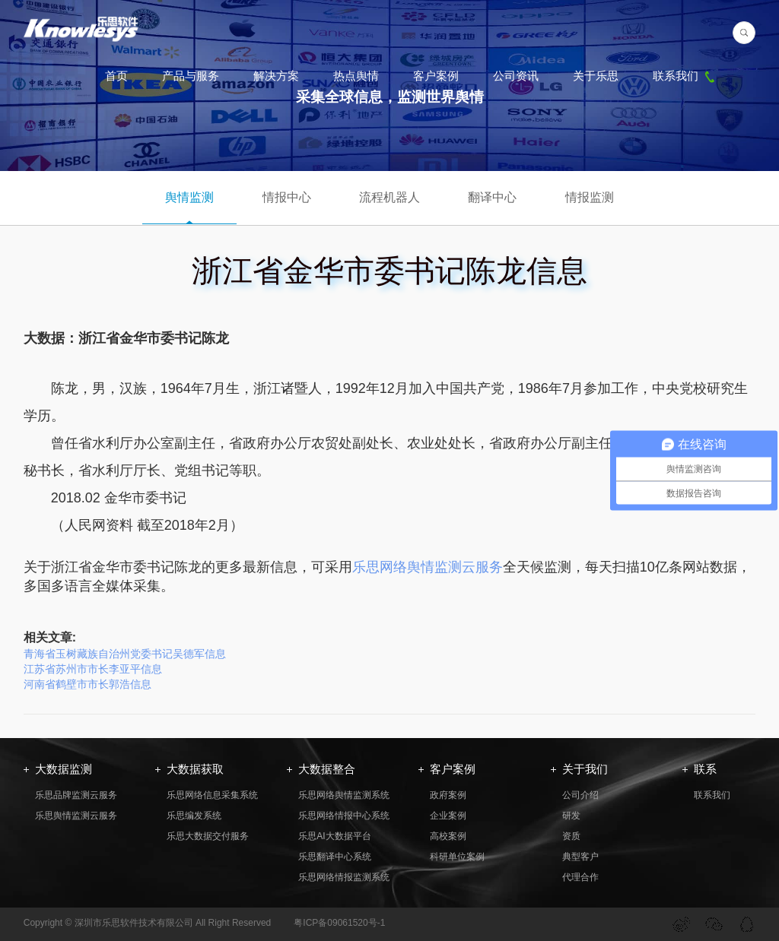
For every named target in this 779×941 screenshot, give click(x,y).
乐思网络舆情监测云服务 (427, 567)
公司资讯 (516, 75)
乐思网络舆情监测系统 (344, 795)
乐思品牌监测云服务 (76, 795)
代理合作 (580, 877)
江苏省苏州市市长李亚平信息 (93, 669)
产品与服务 (190, 75)
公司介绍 (580, 795)
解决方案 (276, 75)
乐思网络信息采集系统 (212, 795)
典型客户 (580, 856)
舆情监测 (189, 197)
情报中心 (286, 197)
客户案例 (436, 75)
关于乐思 (595, 75)
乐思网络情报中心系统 (344, 815)
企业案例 (448, 815)
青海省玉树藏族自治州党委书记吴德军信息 (125, 654)
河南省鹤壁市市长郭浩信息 (87, 684)
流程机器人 (389, 197)
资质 (571, 836)
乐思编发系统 (194, 815)
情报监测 (589, 197)
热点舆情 (356, 75)
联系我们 (685, 75)
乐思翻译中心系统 (334, 856)
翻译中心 (492, 197)
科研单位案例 (457, 856)
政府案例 (448, 795)
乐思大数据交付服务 (208, 836)
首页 (116, 75)
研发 (571, 815)
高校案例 (448, 836)
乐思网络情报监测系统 (344, 877)
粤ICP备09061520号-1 (339, 922)
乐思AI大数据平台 (334, 836)
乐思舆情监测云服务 (76, 815)
